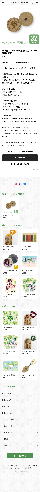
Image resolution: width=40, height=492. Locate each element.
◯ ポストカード (7, 426)
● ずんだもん (6, 393)
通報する (35, 169)
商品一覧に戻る (20, 456)
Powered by (20, 471)
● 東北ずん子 (7, 400)
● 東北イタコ (6, 406)
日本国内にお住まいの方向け (20, 164)
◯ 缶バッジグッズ (8, 432)
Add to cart (20, 158)
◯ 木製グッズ (6, 439)
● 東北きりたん (7, 413)
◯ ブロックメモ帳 (8, 419)
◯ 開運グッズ (6, 445)
